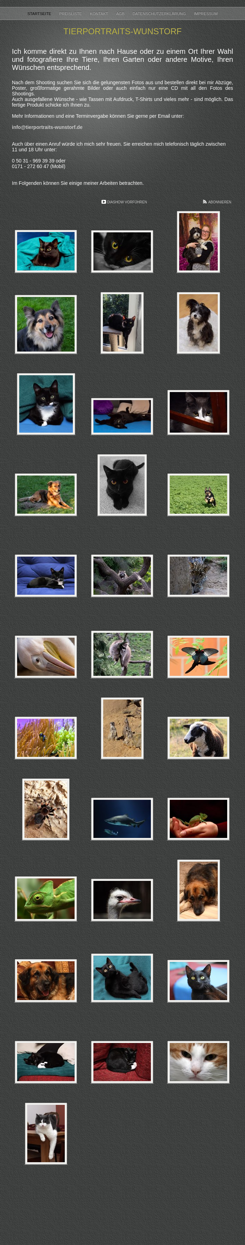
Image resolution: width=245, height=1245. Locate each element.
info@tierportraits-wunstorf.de (47, 127)
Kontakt (99, 14)
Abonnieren (219, 202)
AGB (121, 14)
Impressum (206, 14)
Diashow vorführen (127, 202)
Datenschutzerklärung (160, 14)
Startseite (39, 14)
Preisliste (71, 14)
